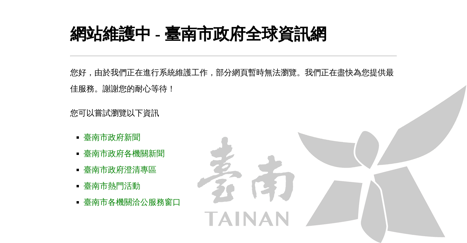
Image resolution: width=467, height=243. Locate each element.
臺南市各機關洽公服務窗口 (132, 202)
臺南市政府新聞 (112, 137)
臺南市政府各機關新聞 (124, 153)
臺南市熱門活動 (112, 186)
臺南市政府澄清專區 (120, 169)
